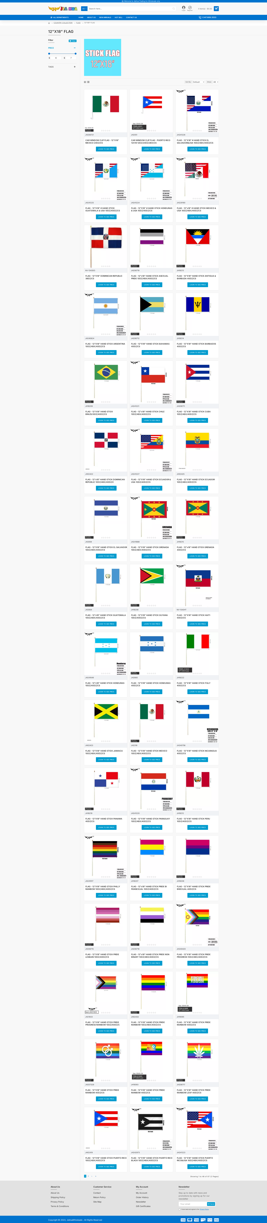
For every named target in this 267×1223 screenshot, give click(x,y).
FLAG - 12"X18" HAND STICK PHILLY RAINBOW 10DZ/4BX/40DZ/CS (102, 887)
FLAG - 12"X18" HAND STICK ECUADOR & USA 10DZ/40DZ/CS (151, 480)
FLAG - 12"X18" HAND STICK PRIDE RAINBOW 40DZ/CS (194, 1023)
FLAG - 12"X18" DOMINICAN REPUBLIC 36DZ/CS (103, 277)
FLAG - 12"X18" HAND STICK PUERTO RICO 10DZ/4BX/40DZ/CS (106, 1159)
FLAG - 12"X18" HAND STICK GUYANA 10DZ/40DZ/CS (149, 616)
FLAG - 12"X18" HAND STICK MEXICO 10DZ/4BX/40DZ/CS (149, 752)
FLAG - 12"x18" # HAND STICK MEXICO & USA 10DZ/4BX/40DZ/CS (196, 209)
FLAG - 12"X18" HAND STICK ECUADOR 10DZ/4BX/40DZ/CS (196, 480)
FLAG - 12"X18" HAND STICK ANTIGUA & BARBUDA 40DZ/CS (196, 277)
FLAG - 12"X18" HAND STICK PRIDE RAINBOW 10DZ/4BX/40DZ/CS (148, 1023)
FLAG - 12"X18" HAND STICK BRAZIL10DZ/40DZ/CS (99, 412)
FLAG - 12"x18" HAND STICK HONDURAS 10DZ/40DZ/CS (104, 684)
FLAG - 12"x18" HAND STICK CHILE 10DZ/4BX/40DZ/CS (148, 412)
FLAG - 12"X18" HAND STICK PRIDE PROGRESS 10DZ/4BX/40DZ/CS (194, 955)
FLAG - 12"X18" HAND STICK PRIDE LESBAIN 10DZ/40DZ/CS (102, 955)
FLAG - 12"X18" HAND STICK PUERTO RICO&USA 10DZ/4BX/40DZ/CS (195, 1159)
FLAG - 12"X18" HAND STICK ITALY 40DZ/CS (193, 684)
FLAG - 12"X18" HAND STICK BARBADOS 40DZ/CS (196, 345)
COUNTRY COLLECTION (63, 23)
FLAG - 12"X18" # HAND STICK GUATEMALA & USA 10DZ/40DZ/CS (102, 209)
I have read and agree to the (194, 1209)
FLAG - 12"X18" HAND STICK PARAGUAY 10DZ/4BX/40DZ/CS (150, 820)
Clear (74, 41)
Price (51, 48)
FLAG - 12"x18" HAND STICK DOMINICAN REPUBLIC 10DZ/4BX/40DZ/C (105, 480)
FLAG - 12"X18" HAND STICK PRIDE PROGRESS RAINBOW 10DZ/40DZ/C (102, 1023)
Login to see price (106, 149)
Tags (51, 67)
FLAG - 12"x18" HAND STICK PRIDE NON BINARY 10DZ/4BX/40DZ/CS (150, 955)
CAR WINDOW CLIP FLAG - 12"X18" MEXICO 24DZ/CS (102, 141)
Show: (210, 82)
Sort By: (186, 82)
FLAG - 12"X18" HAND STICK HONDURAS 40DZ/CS (150, 684)
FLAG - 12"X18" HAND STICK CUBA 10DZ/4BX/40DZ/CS (194, 412)
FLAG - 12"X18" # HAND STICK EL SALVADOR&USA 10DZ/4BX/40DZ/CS (195, 141)
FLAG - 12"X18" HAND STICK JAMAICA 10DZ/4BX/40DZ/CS (104, 752)
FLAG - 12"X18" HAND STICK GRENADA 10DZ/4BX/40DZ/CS (150, 548)
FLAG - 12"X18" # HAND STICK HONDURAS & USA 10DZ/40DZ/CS (151, 209)
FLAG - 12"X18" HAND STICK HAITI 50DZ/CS (193, 616)
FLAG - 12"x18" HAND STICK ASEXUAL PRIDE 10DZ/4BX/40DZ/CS (149, 277)
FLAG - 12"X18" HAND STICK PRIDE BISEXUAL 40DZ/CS (194, 887)
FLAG (78, 23)
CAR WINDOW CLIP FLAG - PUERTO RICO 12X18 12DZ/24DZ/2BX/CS (150, 141)
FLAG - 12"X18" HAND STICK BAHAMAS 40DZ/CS (150, 345)
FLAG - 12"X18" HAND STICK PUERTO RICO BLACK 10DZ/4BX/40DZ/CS (151, 1159)
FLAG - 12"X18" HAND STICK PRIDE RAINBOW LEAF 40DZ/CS (194, 1091)
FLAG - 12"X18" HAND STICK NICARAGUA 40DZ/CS (197, 752)
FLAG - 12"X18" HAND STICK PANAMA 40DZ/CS (103, 820)
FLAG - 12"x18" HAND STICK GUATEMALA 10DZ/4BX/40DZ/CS (105, 616)
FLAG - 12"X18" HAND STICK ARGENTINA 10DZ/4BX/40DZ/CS (105, 345)
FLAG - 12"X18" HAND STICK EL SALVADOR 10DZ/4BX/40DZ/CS (106, 548)
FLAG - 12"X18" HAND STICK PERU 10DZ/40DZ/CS (193, 820)
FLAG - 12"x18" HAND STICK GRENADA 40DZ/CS (195, 548)
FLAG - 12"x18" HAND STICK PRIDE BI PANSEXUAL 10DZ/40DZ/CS (149, 887)
